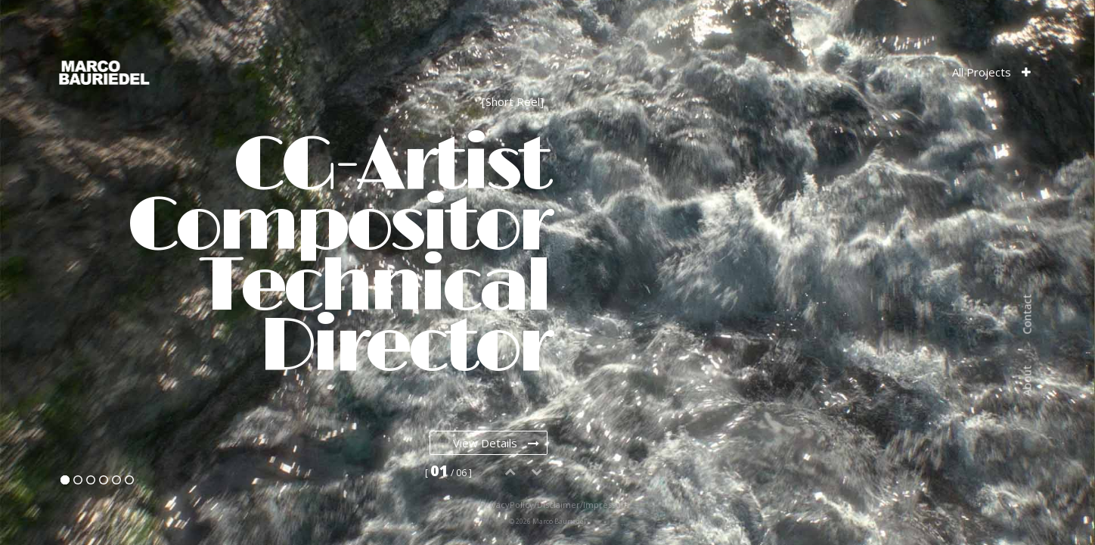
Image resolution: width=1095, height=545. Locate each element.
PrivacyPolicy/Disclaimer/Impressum (529, 504)
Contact (1027, 314)
